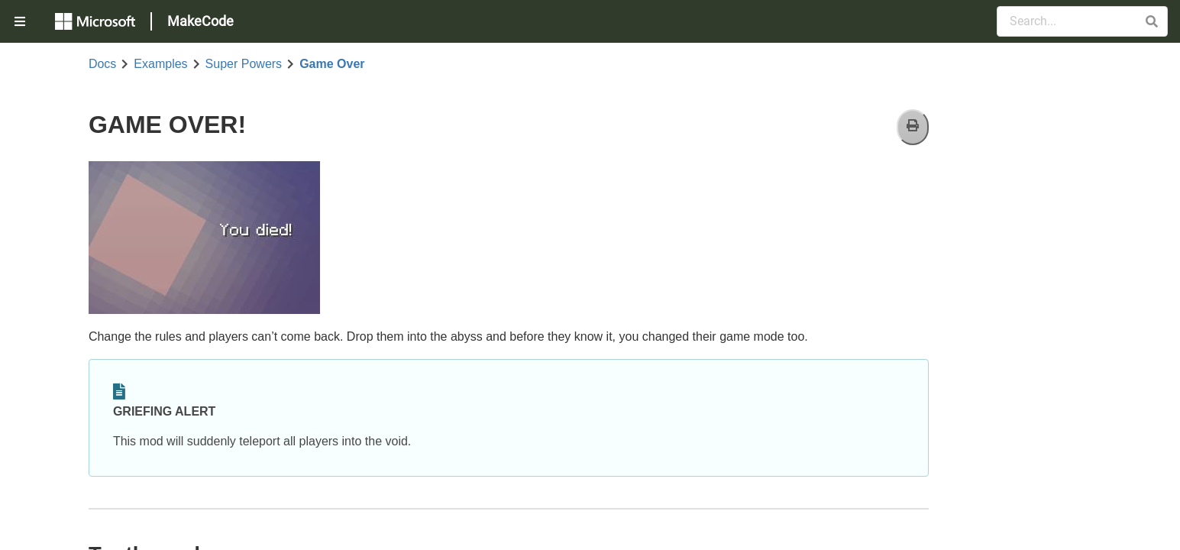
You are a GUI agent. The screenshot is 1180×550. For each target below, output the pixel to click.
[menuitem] (21, 21)
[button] (1151, 21)
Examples (160, 64)
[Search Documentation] (1082, 21)
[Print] (913, 127)
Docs (102, 64)
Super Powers (244, 64)
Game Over (331, 64)
